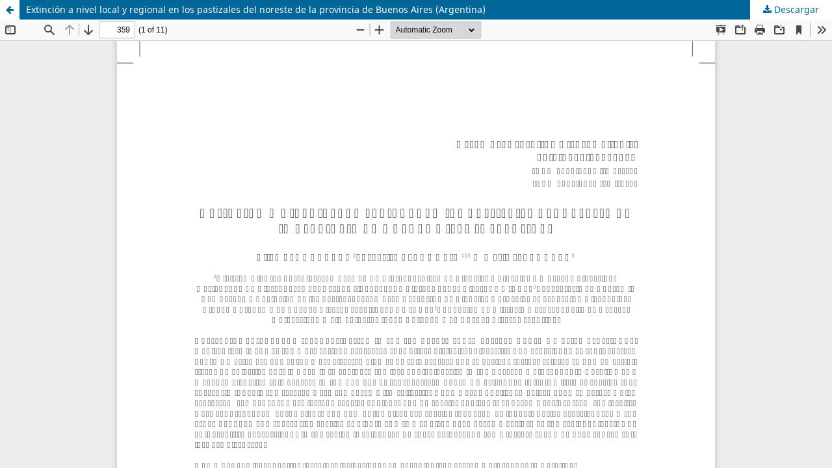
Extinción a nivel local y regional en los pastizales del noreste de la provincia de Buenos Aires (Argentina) (256, 9)
